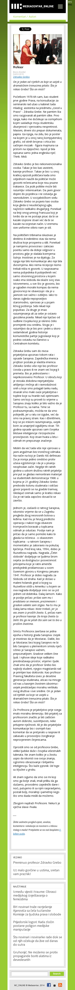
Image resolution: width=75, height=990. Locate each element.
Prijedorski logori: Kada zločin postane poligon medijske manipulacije (33, 926)
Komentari (19, 16)
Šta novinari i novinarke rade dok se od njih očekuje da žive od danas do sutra (37, 941)
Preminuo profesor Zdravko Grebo (37, 862)
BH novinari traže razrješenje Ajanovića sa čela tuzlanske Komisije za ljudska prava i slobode (37, 911)
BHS (70, 2)
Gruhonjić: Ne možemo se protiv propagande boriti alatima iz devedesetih (35, 956)
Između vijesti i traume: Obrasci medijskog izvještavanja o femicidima (34, 896)
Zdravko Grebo (21, 76)
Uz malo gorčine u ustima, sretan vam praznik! (36, 872)
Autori (32, 16)
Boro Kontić (19, 72)
